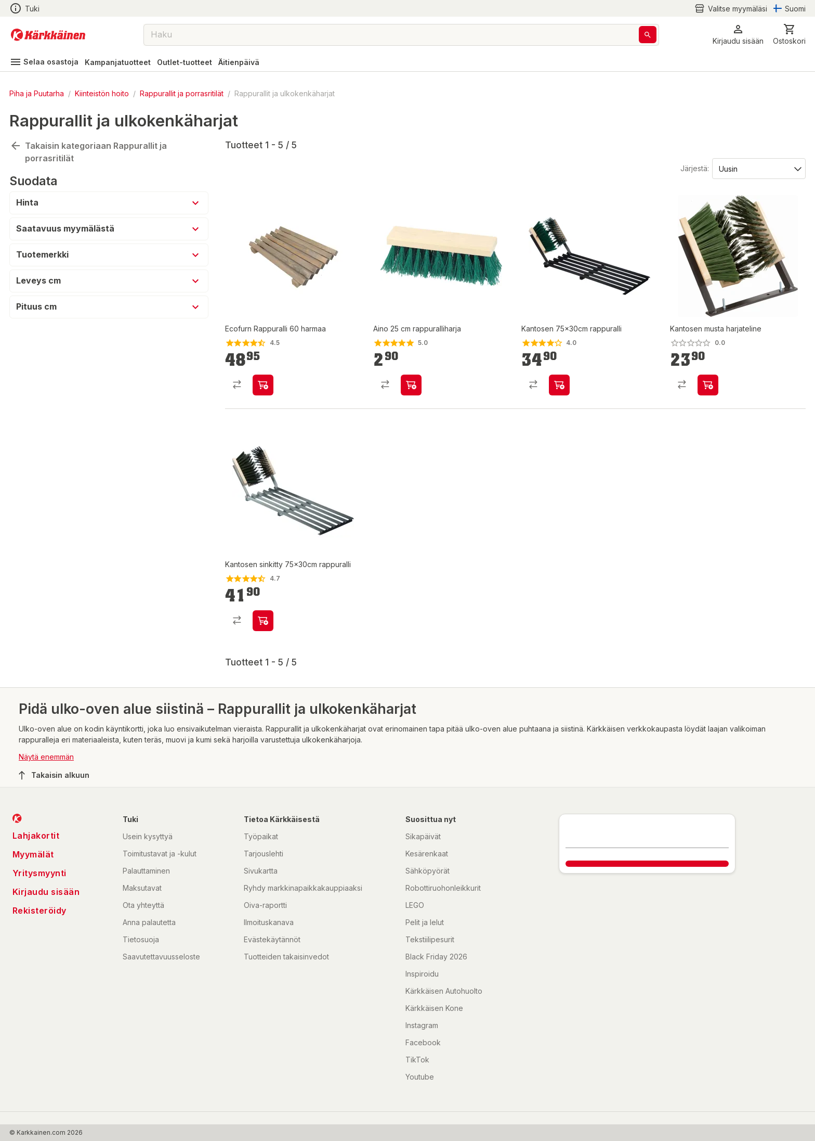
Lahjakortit (36, 835)
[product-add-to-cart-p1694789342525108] (411, 385)
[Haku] (647, 34)
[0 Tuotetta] (789, 34)
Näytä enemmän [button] (46, 756)
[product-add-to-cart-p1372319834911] (559, 385)
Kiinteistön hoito (102, 93)
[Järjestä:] (758, 168)
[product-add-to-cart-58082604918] (708, 385)
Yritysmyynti (39, 873)
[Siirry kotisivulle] (48, 35)
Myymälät (33, 854)
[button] (738, 34)
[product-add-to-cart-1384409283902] (263, 620)
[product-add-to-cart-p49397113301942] (263, 385)
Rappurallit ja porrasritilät (182, 93)
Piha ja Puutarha (36, 93)
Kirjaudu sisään (46, 892)
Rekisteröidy (39, 910)
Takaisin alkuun (54, 775)
